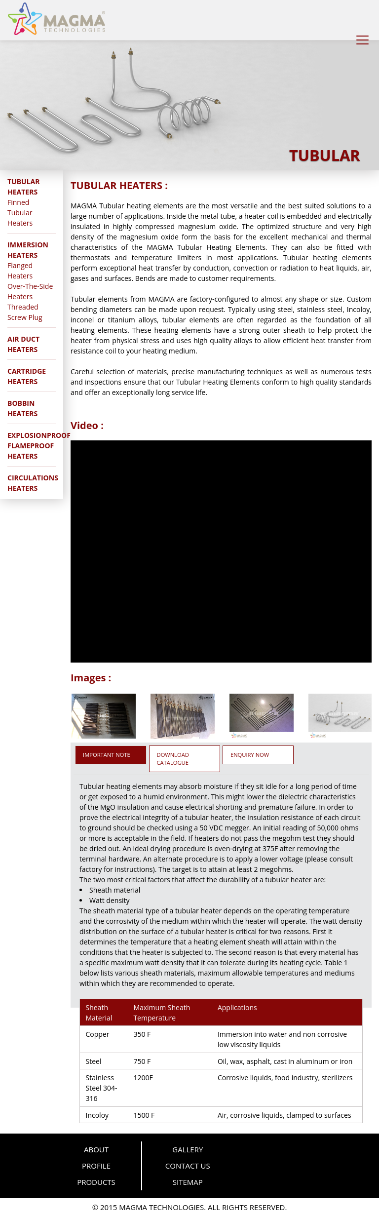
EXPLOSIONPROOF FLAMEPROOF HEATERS (39, 446)
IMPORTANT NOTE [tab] (106, 754)
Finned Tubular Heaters (20, 212)
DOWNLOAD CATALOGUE (173, 758)
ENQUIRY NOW (249, 754)
